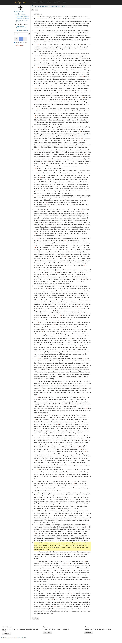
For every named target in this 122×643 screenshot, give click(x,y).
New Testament (55, 6)
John (63, 6)
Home (34, 2)
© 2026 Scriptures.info (7, 638)
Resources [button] (41, 2)
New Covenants (19, 14)
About (64, 2)
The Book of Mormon (23, 18)
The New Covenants (41, 6)
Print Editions (57, 2)
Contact (49, 2)
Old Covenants (19, 11)
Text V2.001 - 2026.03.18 (20, 638)
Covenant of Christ (22, 30)
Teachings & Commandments (21, 27)
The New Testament (22, 16)
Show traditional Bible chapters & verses (20, 44)
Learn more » (6, 633)
